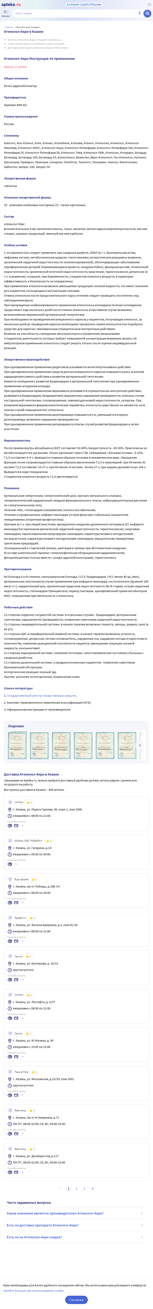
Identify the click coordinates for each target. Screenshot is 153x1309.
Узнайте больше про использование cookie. (33, 1291)
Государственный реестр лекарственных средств (41, 695)
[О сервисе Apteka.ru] (149, 4)
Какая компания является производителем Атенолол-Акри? (75, 1213)
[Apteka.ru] (11, 4)
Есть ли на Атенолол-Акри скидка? (75, 1237)
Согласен (76, 1299)
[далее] (139, 745)
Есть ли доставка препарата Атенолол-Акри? (75, 1225)
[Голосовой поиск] (139, 13)
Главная (8, 27)
